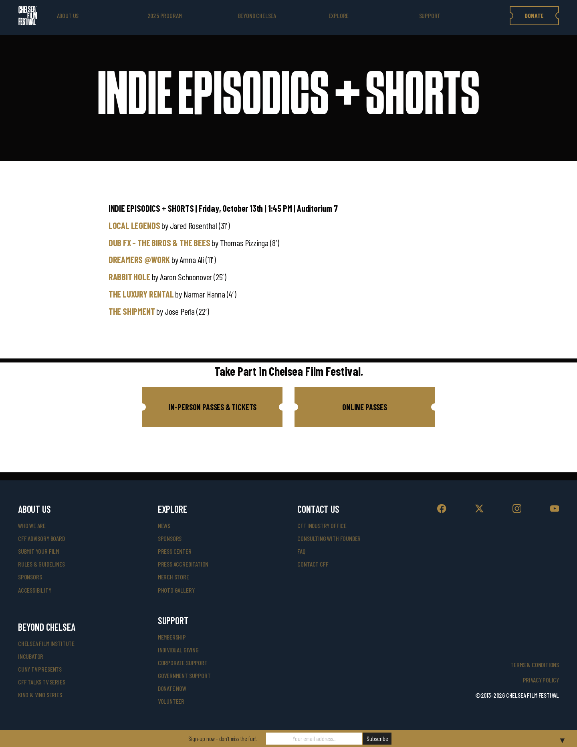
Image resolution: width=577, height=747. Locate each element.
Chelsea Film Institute (46, 643)
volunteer (171, 701)
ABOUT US (68, 15)
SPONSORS (170, 538)
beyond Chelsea (257, 15)
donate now (172, 688)
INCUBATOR (30, 656)
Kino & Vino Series (40, 694)
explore (339, 15)
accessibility (34, 590)
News (164, 525)
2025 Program (164, 15)
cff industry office (322, 525)
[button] (212, 407)
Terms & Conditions (534, 664)
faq (301, 551)
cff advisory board (41, 538)
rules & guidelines (41, 564)
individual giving (178, 650)
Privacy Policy (541, 680)
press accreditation (183, 564)
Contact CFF (312, 564)
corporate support (183, 662)
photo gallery (176, 590)
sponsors (30, 577)
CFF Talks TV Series (41, 682)
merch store (173, 577)
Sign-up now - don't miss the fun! (222, 738)
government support (184, 675)
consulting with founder (329, 538)
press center (175, 551)
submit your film (38, 551)
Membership (172, 637)
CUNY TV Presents (40, 669)
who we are (32, 525)
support (430, 15)
